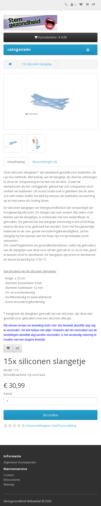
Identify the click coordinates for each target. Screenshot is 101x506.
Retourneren (12, 480)
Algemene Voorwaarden (20, 462)
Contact (9, 475)
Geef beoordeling (64, 426)
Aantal (8, 394)
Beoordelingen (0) (45, 162)
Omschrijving (16, 162)
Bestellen (50, 415)
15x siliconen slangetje (37, 64)
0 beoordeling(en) (38, 426)
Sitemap (9, 484)
